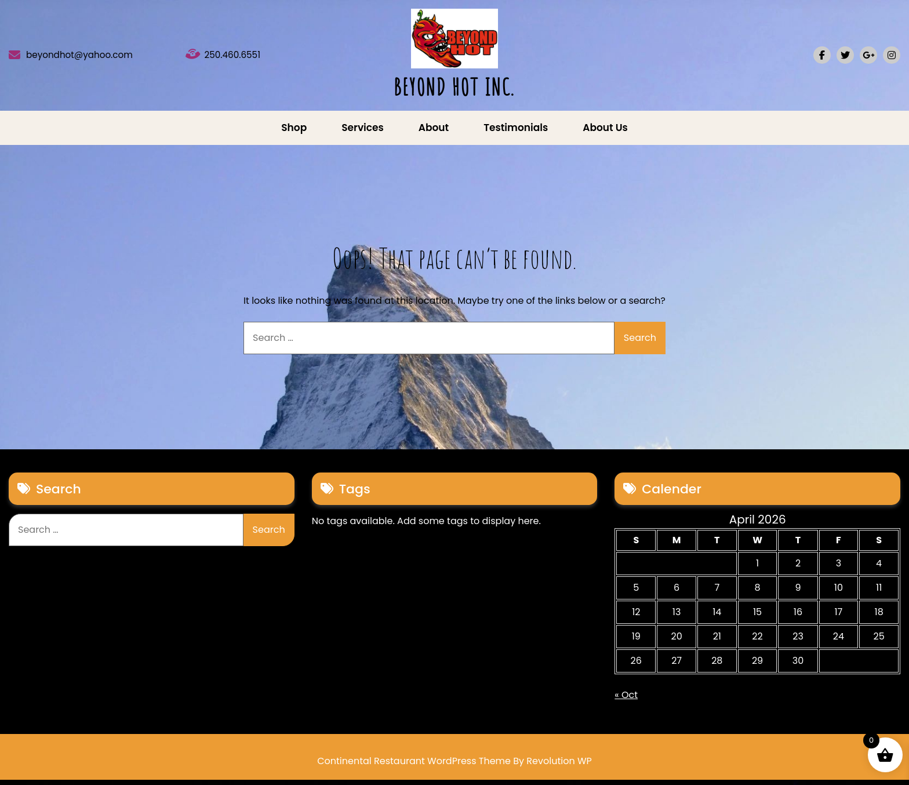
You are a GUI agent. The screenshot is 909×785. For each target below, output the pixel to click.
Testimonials (515, 133)
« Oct (626, 700)
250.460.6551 (241, 58)
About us (605, 133)
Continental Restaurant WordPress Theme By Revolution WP (454, 766)
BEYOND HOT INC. (454, 89)
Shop (294, 133)
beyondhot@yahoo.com (96, 58)
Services (362, 133)
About (434, 133)
